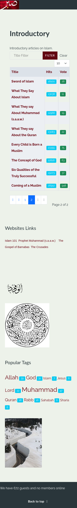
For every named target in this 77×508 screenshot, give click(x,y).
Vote (63, 72)
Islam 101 (11, 240)
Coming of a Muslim (26, 185)
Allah (11, 377)
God (31, 378)
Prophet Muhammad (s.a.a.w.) (36, 240)
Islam (47, 378)
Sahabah (47, 400)
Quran (10, 400)
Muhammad (39, 389)
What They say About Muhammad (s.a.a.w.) (25, 113)
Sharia (64, 400)
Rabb (28, 400)
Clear (63, 55)
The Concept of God (26, 160)
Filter (50, 55)
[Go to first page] (13, 199)
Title (14, 72)
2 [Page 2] (31, 200)
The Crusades (39, 247)
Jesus (61, 378)
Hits (49, 72)
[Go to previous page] (19, 199)
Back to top (38, 501)
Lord (9, 390)
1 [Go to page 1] (25, 200)
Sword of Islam (22, 81)
